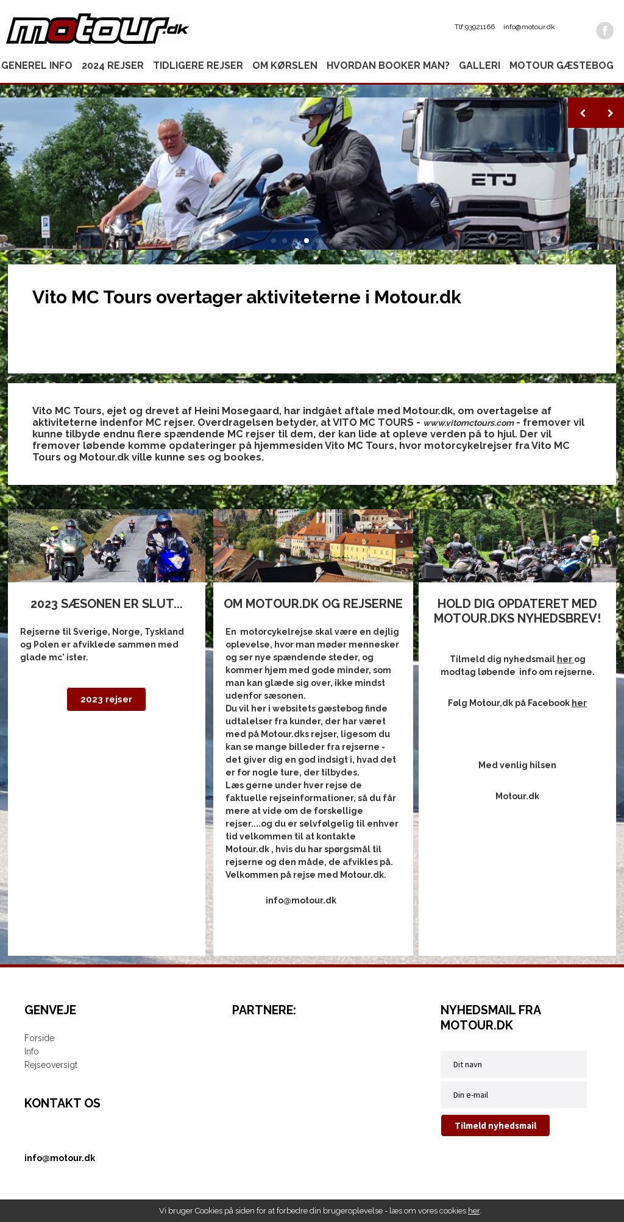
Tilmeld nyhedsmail (495, 1125)
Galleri (479, 65)
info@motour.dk (529, 27)
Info (31, 1051)
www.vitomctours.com (468, 423)
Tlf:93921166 (475, 27)
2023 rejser (106, 699)
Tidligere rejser (198, 65)
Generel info (37, 65)
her (474, 1210)
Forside (39, 1038)
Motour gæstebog (561, 65)
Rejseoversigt (50, 1065)
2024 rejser (113, 65)
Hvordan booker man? (388, 65)
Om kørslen (284, 65)
